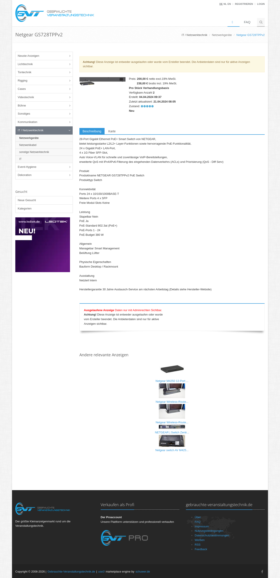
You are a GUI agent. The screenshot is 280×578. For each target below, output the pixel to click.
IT (20, 159)
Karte (112, 131)
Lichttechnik (25, 64)
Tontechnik (24, 72)
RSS (198, 544)
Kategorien (25, 208)
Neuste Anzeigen (28, 55)
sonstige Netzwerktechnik (34, 152)
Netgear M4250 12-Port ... (172, 381)
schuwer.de (143, 571)
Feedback (201, 549)
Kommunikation (27, 122)
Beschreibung (92, 131)
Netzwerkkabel (28, 145)
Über (198, 517)
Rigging (22, 80)
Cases (22, 88)
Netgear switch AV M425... (172, 450)
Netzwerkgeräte (222, 35)
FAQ (247, 22)
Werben (200, 540)
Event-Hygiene (27, 166)
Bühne (22, 105)
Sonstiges (24, 113)
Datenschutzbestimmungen (212, 535)
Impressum (202, 526)
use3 (101, 571)
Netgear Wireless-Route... (172, 401)
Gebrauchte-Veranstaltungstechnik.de (71, 571)
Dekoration (25, 175)
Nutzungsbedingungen (209, 530)
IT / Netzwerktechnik (31, 130)
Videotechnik (26, 97)
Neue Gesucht (27, 200)
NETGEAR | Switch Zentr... (172, 432)
